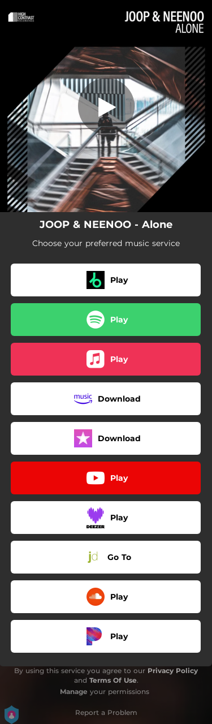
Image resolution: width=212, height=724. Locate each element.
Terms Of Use (113, 680)
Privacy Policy (173, 670)
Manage (74, 691)
